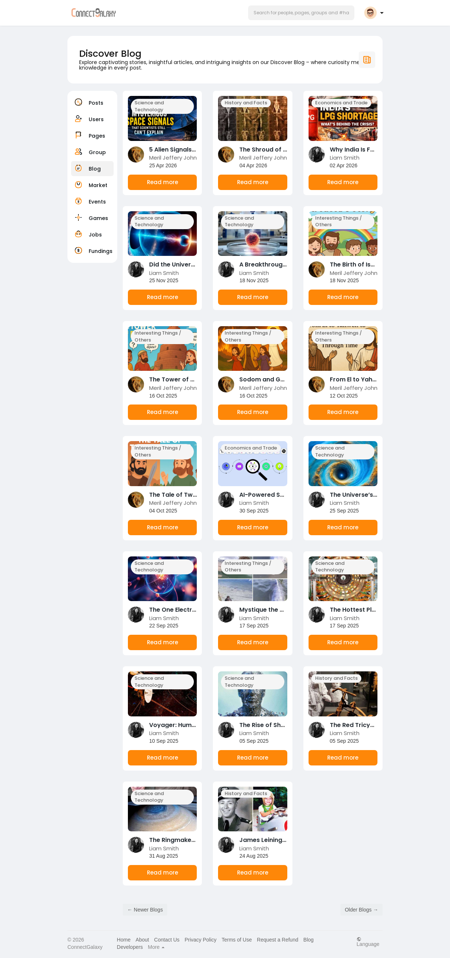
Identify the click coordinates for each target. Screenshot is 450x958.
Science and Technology (149, 106)
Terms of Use (237, 940)
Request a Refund (277, 940)
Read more (162, 182)
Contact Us (167, 940)
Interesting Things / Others (338, 221)
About (142, 940)
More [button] (156, 947)
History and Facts (246, 102)
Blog (308, 940)
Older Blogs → (361, 910)
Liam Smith (344, 157)
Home (123, 940)
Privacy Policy (201, 940)
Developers (130, 947)
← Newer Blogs (145, 910)
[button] (301, 12)
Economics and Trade (341, 102)
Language (368, 942)
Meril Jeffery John (173, 157)
